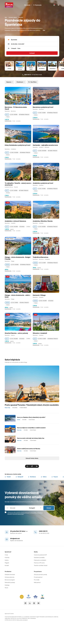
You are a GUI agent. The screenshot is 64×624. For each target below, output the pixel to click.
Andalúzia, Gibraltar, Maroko (43, 221)
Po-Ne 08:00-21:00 (32, 75)
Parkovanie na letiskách (40, 560)
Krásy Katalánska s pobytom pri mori (17, 145)
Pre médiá (36, 580)
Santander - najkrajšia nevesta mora (45, 145)
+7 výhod (7, 116)
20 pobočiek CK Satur (18, 531)
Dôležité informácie (10, 574)
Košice (44, 477)
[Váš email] (16, 508)
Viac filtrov (32, 82)
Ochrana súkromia (9, 577)
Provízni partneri (38, 577)
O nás (6, 555)
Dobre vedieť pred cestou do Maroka (28, 448)
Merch (6, 588)
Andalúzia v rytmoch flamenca (15, 221)
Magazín (7, 563)
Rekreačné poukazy (10, 582)
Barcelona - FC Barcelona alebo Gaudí (16, 108)
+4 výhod (35, 153)
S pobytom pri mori (20, 68)
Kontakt (7, 565)
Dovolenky (28, 5)
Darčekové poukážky (39, 557)
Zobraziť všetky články (32, 458)
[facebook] (25, 603)
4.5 (7, 226)
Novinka (7, 264)
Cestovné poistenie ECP (40, 555)
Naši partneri (37, 582)
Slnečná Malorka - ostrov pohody (16, 333)
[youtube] (38, 603)
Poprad (55, 477)
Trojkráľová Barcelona (41, 257)
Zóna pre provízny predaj (40, 574)
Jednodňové (52, 68)
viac (44, 30)
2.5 (35, 338)
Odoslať (49, 508)
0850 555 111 (43, 531)
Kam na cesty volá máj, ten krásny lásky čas (30, 438)
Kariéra (6, 560)
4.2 (7, 114)
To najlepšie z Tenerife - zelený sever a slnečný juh (18, 184)
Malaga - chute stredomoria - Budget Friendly (17, 258)
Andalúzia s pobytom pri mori (43, 183)
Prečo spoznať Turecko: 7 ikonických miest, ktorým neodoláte (32, 405)
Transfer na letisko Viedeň (40, 565)
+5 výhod (35, 265)
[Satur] (9, 5)
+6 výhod (28, 338)
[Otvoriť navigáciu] (58, 5)
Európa (9, 68)
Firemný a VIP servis (39, 563)
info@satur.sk (15, 538)
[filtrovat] (36, 466)
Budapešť (19, 477)
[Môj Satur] (54, 5)
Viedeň (8, 477)
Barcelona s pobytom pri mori (43, 107)
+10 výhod (8, 192)
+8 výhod (35, 115)
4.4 (35, 112)
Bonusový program (10, 580)
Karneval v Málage (39, 295)
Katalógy (7, 585)
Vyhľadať (32, 53)
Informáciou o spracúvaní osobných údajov (15, 514)
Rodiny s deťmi (31, 68)
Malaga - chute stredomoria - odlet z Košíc (17, 296)
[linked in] (30, 603)
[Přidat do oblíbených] (29, 88)
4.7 (35, 150)
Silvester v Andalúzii (40, 333)
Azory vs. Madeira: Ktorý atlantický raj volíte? (31, 417)
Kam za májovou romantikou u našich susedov (31, 428)
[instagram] (34, 603)
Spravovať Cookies (9, 613)
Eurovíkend (41, 68)
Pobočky (7, 557)
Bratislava (32, 477)
